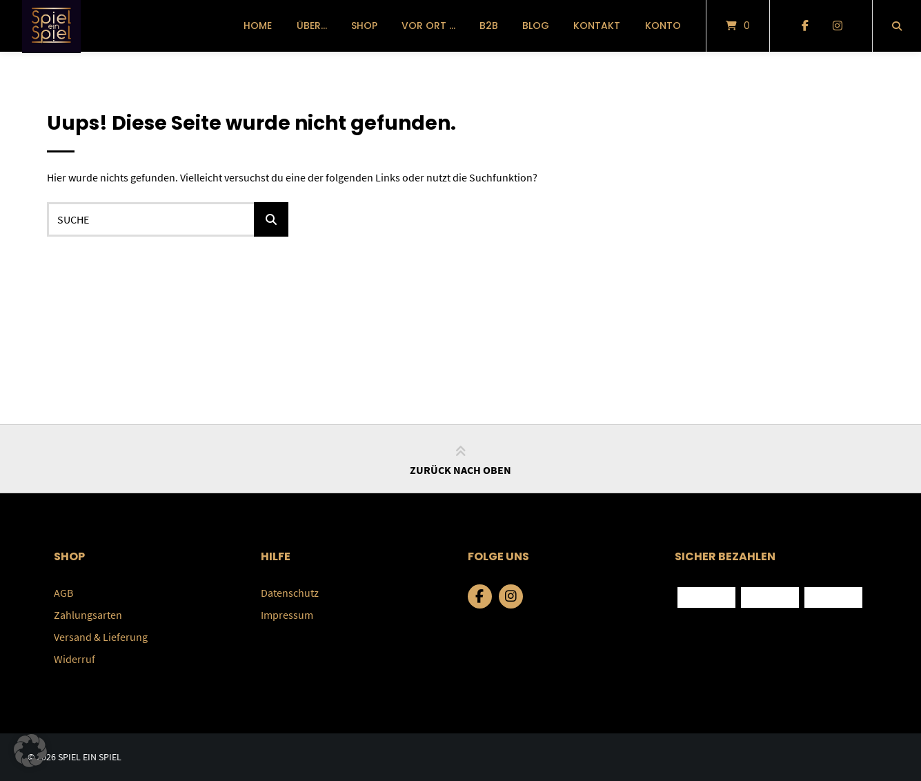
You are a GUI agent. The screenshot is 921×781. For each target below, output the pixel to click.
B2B (488, 25)
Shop (364, 25)
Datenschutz (290, 593)
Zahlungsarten (88, 615)
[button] (30, 750)
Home (258, 25)
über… (312, 25)
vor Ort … (428, 25)
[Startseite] (51, 26)
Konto (663, 25)
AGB (63, 593)
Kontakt (596, 25)
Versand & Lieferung (101, 637)
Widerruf (74, 659)
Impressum (287, 615)
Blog (535, 25)
